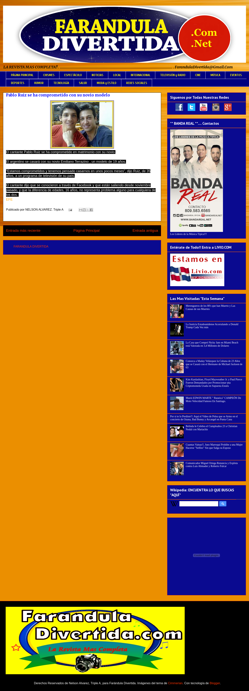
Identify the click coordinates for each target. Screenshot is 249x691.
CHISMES (49, 75)
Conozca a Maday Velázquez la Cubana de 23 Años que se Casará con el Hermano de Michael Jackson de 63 (214, 364)
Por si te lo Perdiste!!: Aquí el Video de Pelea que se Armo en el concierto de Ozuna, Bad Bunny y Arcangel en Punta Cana (204, 418)
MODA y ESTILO (106, 83)
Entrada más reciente (23, 230)
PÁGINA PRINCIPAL (22, 75)
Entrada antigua (145, 230)
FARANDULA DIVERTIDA (31, 246)
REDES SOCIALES (136, 83)
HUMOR (39, 83)
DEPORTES (17, 83)
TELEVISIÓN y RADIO (172, 75)
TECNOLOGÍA (61, 83)
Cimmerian (175, 683)
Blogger (215, 683)
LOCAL (117, 75)
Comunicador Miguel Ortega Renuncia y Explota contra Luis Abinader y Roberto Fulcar (212, 465)
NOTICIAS (97, 75)
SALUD (83, 83)
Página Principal (86, 230)
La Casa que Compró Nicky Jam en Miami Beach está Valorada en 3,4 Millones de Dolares (212, 344)
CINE (198, 75)
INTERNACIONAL (140, 75)
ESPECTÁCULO (73, 75)
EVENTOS (236, 75)
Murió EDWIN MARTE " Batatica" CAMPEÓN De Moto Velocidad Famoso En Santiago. (213, 400)
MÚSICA (215, 75)
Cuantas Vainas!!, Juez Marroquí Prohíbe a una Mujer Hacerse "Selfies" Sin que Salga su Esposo (214, 446)
